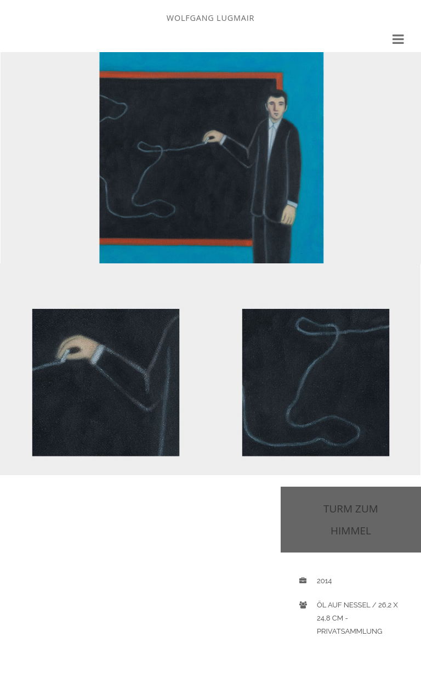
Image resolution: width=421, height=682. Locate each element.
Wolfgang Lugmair (210, 18)
